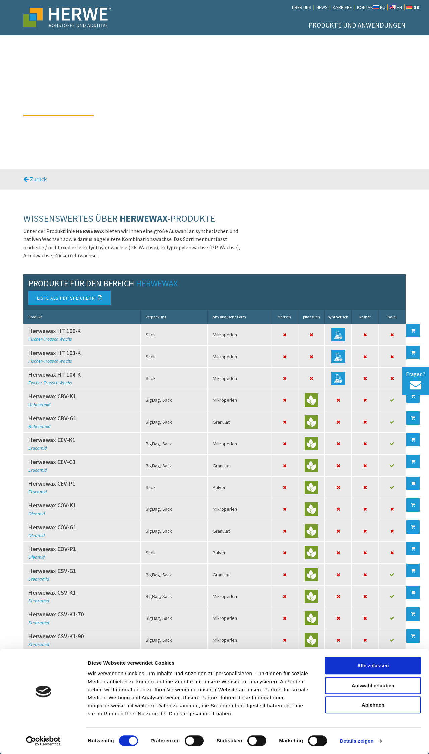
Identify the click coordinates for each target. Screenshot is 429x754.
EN (396, 7)
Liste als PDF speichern (69, 298)
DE (412, 7)
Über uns (301, 7)
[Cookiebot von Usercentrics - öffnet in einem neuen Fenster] (43, 741)
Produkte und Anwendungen (357, 25)
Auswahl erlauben (373, 685)
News (322, 7)
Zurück (35, 179)
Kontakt (366, 7)
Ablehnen (373, 705)
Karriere (342, 7)
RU (379, 7)
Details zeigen (356, 741)
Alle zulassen (373, 665)
